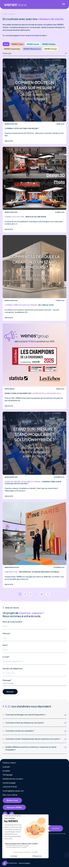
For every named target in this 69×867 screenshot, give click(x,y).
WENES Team (17, 44)
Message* (7, 680)
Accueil (5, 14)
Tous (6, 44)
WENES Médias (48, 44)
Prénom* (6, 633)
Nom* (5, 645)
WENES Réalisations (32, 49)
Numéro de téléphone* (13, 668)
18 (42, 594)
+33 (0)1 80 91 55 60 (10, 787)
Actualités (12, 14)
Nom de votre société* (13, 622)
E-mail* (6, 657)
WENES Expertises (12, 49)
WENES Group (50, 49)
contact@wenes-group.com (13, 791)
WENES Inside (33, 44)
